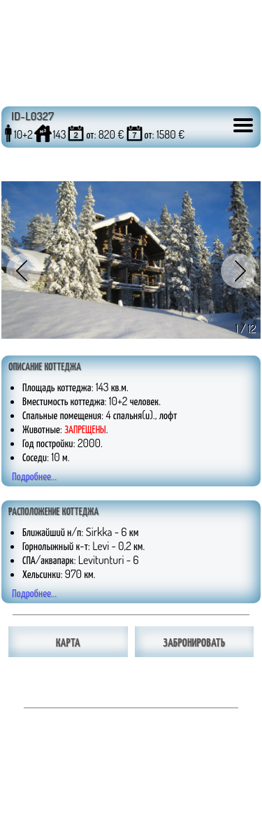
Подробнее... (34, 476)
